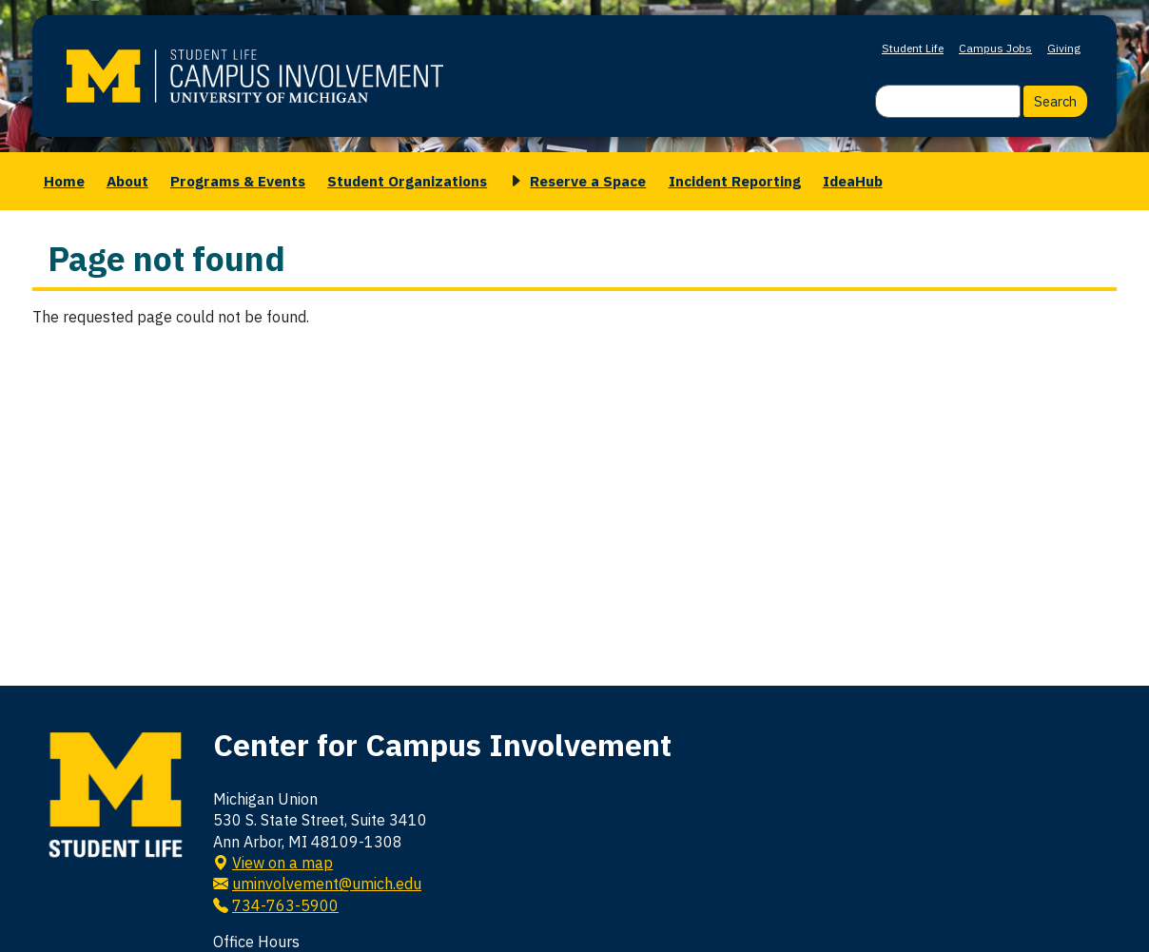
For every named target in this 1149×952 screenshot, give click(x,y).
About (127, 180)
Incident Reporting (735, 180)
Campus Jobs (995, 48)
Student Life (913, 48)
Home (64, 180)
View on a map (282, 862)
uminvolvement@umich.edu (326, 883)
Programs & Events (237, 180)
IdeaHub (853, 180)
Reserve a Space (588, 180)
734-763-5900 (285, 905)
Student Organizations (407, 180)
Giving (1064, 48)
